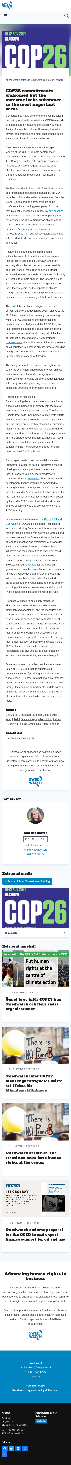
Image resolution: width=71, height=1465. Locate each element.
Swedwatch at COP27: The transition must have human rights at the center (33, 1158)
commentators (14, 342)
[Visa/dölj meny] (5, 15)
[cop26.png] (35, 908)
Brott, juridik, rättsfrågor (19, 714)
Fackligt (23, 724)
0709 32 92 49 (35, 854)
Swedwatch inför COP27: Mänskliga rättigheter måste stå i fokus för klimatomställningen (34, 1083)
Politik (17, 719)
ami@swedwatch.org (35, 849)
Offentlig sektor (50, 724)
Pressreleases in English (20, 738)
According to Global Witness (34, 229)
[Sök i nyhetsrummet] (66, 15)
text (13, 306)
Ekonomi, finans (42, 714)
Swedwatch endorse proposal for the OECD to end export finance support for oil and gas (35, 1235)
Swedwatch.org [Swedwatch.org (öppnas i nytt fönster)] (35, 1385)
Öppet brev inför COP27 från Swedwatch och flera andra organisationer (34, 1004)
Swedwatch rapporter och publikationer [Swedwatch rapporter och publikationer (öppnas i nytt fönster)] (35, 1390)
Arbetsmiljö (34, 724)
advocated (30, 564)
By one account (54, 211)
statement (33, 478)
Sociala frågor (29, 719)
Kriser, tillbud (45, 719)
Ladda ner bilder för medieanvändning (27, 881)
